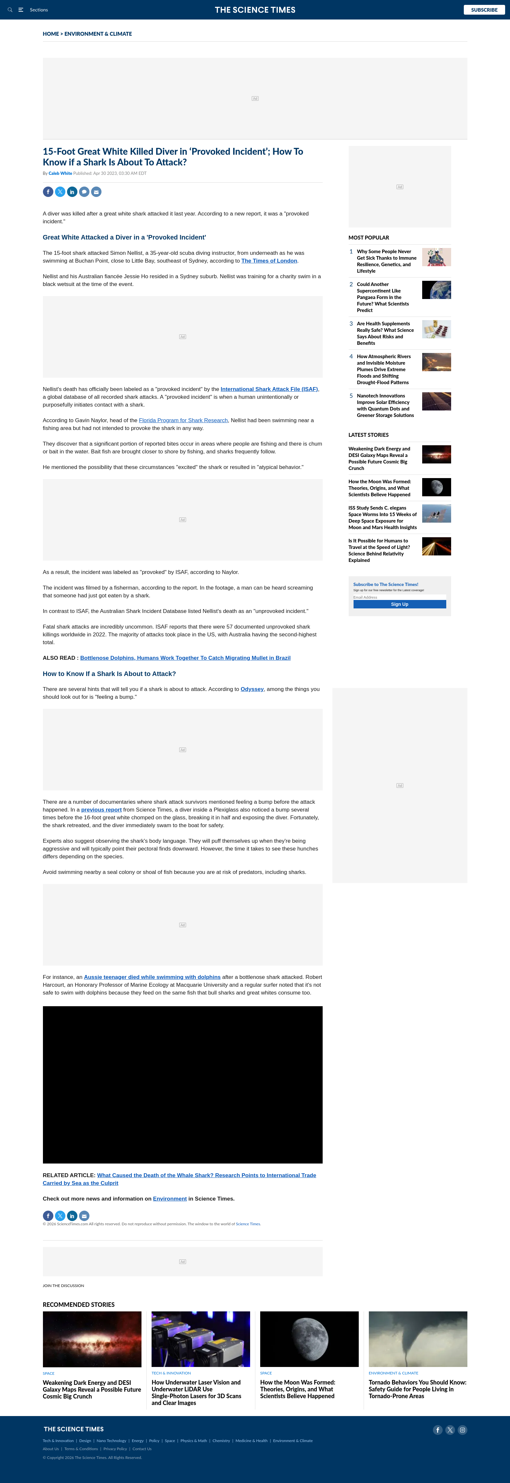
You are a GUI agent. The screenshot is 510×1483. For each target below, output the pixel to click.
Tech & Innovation (58, 1440)
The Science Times (255, 10)
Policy (154, 1440)
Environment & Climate (293, 1440)
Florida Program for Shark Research (183, 420)
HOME (51, 34)
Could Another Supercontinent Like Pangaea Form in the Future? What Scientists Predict (383, 297)
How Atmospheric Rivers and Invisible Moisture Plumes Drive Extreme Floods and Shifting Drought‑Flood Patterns (384, 369)
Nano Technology (111, 1440)
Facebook (48, 192)
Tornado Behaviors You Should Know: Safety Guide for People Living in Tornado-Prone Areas (417, 1389)
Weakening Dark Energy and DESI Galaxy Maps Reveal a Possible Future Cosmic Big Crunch (92, 1389)
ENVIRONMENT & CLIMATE (98, 34)
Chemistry (221, 1440)
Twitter (60, 192)
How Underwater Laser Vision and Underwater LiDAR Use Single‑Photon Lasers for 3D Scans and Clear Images (196, 1392)
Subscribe (484, 10)
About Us (51, 1448)
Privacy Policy (115, 1448)
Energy (137, 1440)
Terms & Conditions (81, 1448)
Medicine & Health (251, 1440)
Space (170, 1440)
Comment (84, 192)
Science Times (248, 1223)
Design (85, 1440)
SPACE (49, 1373)
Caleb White (60, 173)
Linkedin (72, 192)
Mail (96, 192)
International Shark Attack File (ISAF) (269, 389)
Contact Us (142, 1448)
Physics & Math (194, 1440)
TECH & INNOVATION (171, 1373)
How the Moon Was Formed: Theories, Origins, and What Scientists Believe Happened (380, 487)
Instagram (462, 1430)
